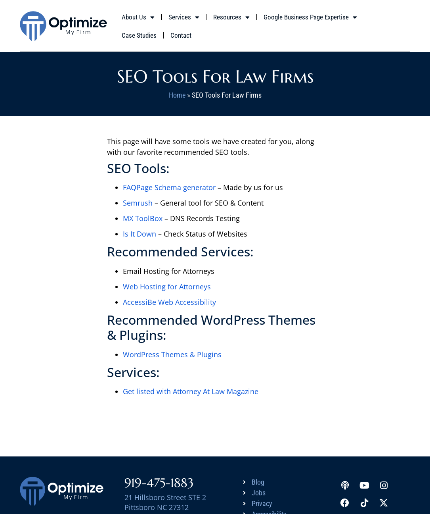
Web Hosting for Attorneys (167, 286)
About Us (138, 17)
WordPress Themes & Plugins (172, 354)
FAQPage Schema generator (169, 187)
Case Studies (139, 35)
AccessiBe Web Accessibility (169, 302)
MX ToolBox (142, 218)
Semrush (138, 203)
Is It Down (139, 234)
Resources (231, 17)
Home (177, 95)
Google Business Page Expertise (310, 17)
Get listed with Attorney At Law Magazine (190, 391)
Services (183, 17)
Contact (180, 35)
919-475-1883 (159, 483)
